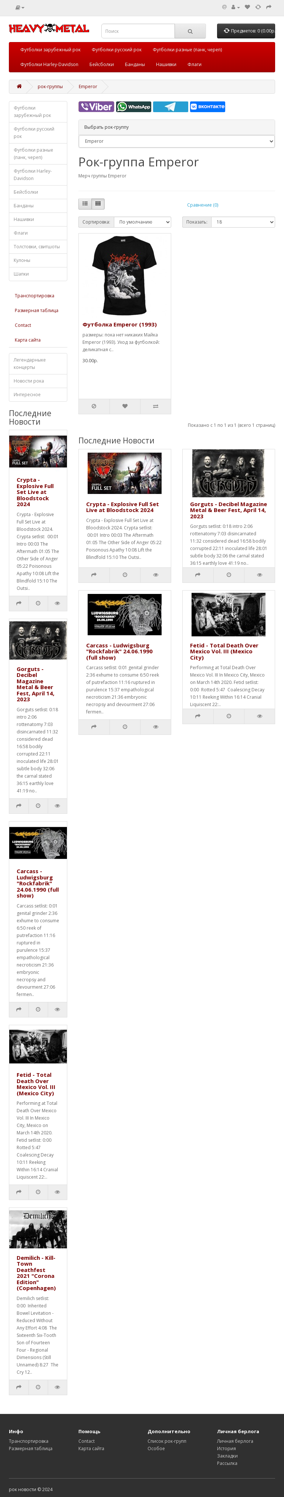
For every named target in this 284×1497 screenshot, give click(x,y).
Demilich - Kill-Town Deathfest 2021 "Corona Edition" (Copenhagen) (36, 1273)
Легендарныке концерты (30, 363)
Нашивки (166, 64)
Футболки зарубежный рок (50, 49)
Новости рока (29, 381)
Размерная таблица (36, 310)
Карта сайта (28, 340)
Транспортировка (34, 296)
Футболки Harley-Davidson (49, 64)
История (226, 1448)
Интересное (27, 394)
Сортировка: (96, 222)
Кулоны (22, 260)
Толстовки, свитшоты (37, 246)
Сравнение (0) (202, 205)
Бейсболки (101, 64)
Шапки (21, 274)
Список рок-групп (167, 1441)
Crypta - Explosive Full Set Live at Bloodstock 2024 (35, 492)
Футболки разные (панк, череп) (187, 49)
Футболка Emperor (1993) (119, 324)
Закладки (227, 1456)
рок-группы (50, 86)
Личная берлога (235, 1441)
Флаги (194, 64)
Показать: (196, 222)
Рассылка (227, 1463)
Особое (156, 1448)
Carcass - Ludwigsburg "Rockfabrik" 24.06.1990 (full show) (38, 883)
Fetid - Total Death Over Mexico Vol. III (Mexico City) (36, 1084)
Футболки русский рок (117, 49)
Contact (23, 325)
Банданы (135, 64)
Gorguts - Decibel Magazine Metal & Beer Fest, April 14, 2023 (35, 684)
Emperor (88, 86)
